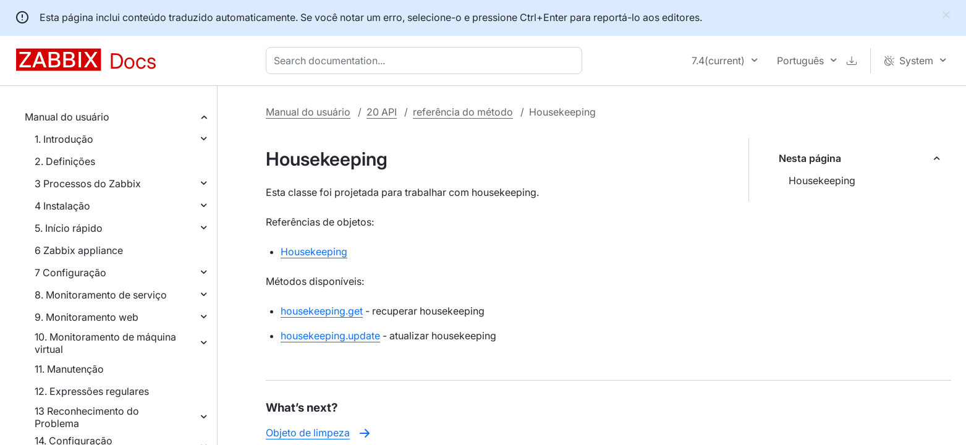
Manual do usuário (67, 117)
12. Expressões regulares (92, 391)
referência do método (463, 112)
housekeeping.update (330, 335)
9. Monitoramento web (86, 317)
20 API (381, 112)
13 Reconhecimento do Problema (87, 417)
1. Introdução (64, 139)
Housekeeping (822, 180)
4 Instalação (62, 206)
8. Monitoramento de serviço (101, 295)
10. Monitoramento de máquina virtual (105, 343)
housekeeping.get (322, 311)
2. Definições (65, 161)
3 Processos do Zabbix (88, 183)
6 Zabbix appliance (79, 250)
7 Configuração (70, 272)
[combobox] (426, 60)
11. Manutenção (69, 369)
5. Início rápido (69, 228)
